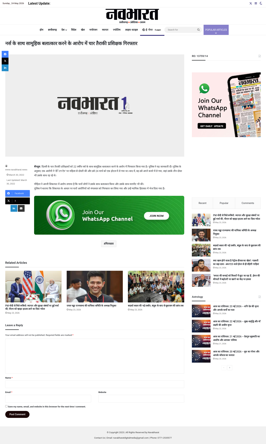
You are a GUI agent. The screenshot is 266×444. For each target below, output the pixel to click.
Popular (224, 203)
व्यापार (105, 29)
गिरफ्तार (109, 243)
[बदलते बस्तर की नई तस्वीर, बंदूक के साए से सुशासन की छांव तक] (156, 286)
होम (41, 29)
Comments (248, 203)
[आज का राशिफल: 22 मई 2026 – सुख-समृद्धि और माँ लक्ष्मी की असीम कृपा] (201, 326)
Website (102, 392)
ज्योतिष (116, 29)
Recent (202, 203)
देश (62, 29)
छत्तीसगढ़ (52, 29)
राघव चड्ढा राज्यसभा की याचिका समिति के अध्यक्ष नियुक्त (91, 305)
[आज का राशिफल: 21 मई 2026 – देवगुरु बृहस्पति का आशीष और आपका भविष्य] (201, 341)
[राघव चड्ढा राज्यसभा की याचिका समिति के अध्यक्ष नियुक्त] (95, 286)
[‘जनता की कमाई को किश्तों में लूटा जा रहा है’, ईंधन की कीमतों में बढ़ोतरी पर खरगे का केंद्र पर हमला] (201, 280)
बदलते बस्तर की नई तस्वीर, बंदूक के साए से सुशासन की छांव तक (156, 305)
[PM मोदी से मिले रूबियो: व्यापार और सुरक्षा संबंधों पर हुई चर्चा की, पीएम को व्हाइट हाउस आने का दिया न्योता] (33, 286)
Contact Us (99, 438)
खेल (83, 29)
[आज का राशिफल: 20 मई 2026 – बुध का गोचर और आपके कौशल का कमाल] (201, 356)
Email (8, 392)
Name (9, 378)
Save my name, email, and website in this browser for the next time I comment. (47, 406)
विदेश (73, 29)
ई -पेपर (152, 29)
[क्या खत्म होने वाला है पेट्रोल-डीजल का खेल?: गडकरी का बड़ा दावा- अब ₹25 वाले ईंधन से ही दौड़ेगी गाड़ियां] (201, 265)
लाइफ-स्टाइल (131, 29)
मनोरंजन (93, 29)
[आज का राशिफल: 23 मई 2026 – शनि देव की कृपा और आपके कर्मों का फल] (201, 311)
